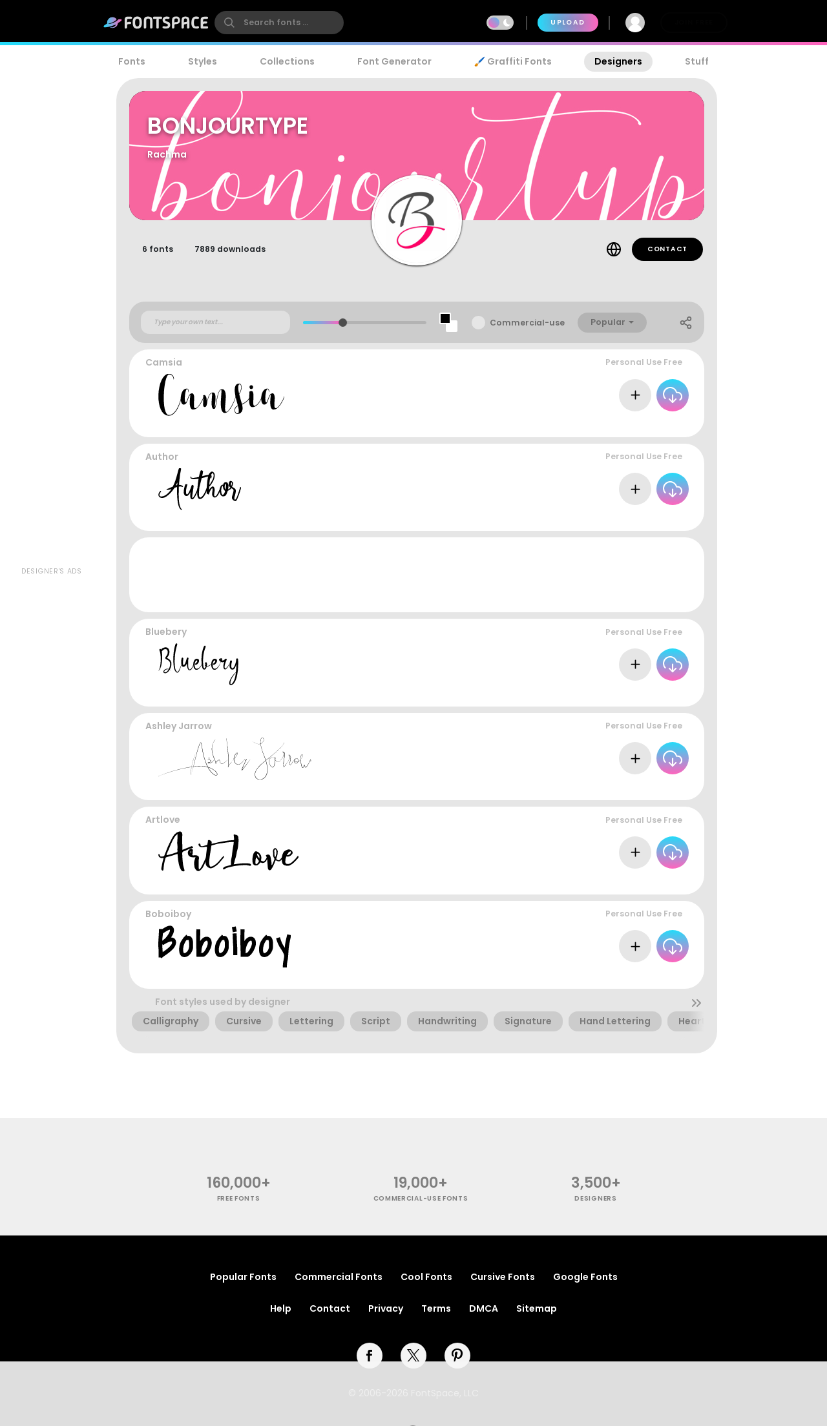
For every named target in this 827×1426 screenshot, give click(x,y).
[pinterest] (457, 1356)
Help (280, 1308)
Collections (287, 61)
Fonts (131, 61)
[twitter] (413, 1356)
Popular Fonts (243, 1276)
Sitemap (536, 1308)
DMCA (483, 1308)
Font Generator (394, 61)
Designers (618, 61)
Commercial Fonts (338, 1276)
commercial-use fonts (420, 1198)
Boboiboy (168, 913)
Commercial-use (527, 322)
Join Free (694, 22)
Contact (667, 249)
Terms (436, 1308)
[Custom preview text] (215, 322)
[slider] (343, 322)
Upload (567, 22)
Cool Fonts (426, 1276)
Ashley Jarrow (178, 725)
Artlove (162, 819)
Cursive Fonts (502, 1276)
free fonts (238, 1198)
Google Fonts (585, 1276)
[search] (279, 22)
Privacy (385, 1308)
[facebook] (369, 1356)
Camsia (163, 362)
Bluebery (166, 631)
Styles (202, 61)
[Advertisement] (51, 369)
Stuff (697, 61)
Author (161, 456)
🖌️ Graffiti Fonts (513, 61)
